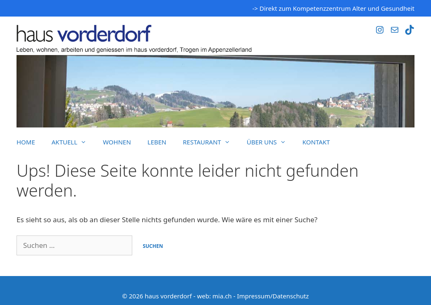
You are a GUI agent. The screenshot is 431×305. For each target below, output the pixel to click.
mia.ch (222, 296)
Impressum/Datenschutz (273, 296)
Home (26, 142)
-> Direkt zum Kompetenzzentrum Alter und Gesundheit (333, 8)
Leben (157, 142)
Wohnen (117, 142)
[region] (215, 91)
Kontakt (316, 142)
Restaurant (210, 142)
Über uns (270, 142)
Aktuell (73, 142)
